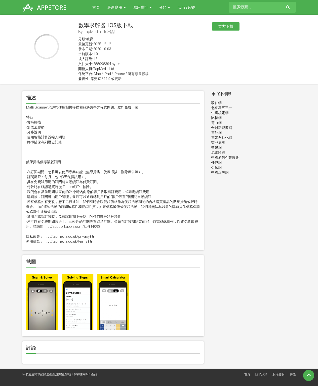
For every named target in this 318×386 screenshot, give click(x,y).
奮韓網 (216, 148)
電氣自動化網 (221, 138)
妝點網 (216, 103)
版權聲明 (278, 374)
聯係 (293, 374)
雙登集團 (218, 143)
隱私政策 (261, 374)
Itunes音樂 (186, 7)
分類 (164, 7)
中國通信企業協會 (225, 157)
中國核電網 (220, 113)
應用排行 (142, 7)
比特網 (216, 118)
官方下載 (225, 26)
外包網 (216, 162)
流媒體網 (218, 152)
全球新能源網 (221, 128)
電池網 (216, 133)
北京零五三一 (221, 108)
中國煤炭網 (220, 172)
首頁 (96, 7)
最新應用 (116, 7)
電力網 (216, 123)
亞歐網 (216, 167)
